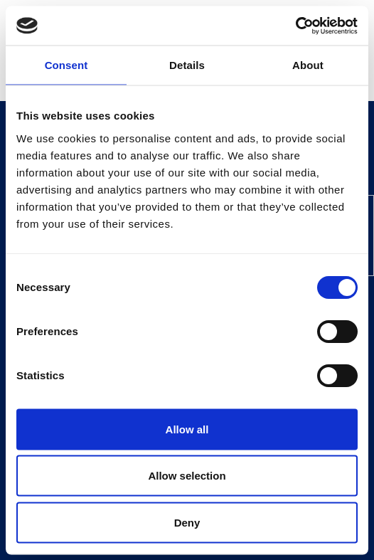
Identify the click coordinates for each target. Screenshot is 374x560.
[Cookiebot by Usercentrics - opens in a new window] (295, 25)
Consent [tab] (66, 65)
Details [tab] (187, 65)
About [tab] (308, 65)
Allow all (187, 429)
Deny (187, 522)
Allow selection (186, 476)
